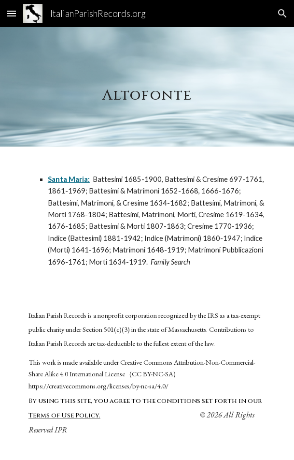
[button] (11, 13)
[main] (147, 87)
